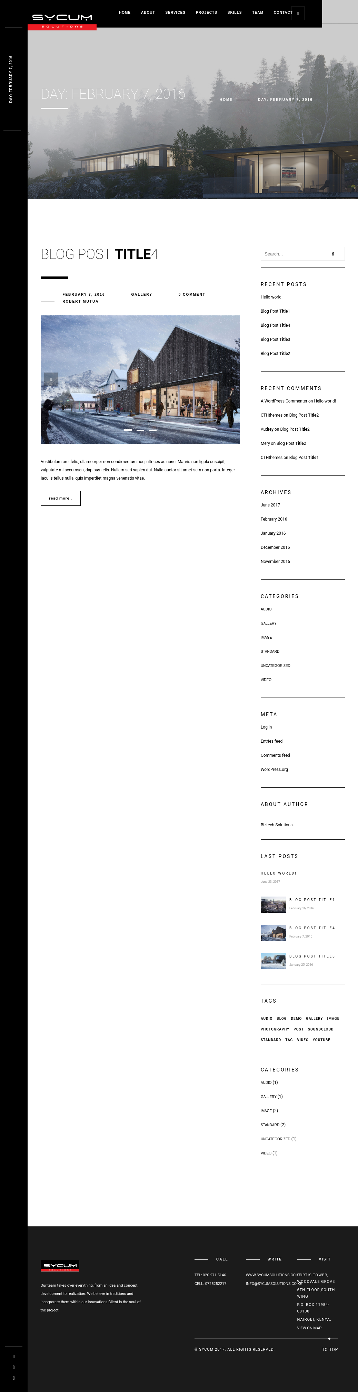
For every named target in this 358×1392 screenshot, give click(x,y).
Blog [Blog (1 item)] (282, 1019)
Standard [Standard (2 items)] (271, 1040)
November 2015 (275, 561)
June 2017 (270, 505)
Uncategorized (275, 666)
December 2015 (275, 547)
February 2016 (274, 519)
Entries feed (271, 741)
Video (266, 680)
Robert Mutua (80, 301)
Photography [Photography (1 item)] (275, 1029)
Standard (270, 651)
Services (176, 12)
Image (266, 637)
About (148, 12)
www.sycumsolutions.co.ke (273, 1275)
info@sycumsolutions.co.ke (274, 1283)
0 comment (192, 294)
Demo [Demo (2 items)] (296, 1019)
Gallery (141, 294)
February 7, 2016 (83, 294)
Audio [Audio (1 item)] (266, 1019)
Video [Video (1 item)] (302, 1040)
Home (125, 12)
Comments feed (275, 755)
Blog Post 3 (275, 339)
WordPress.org (274, 769)
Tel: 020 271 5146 (210, 1275)
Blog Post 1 (275, 311)
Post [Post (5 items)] (299, 1029)
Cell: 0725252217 (210, 1283)
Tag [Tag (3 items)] (289, 1040)
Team (257, 12)
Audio (266, 609)
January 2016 (273, 533)
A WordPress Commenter (284, 401)
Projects (206, 12)
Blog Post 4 (275, 325)
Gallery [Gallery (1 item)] (314, 1019)
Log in (266, 727)
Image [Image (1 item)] (333, 1019)
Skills (235, 12)
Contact (283, 12)
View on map (309, 1328)
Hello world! (271, 297)
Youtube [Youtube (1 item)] (321, 1040)
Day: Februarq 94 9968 (11, 79)
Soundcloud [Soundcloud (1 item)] (321, 1029)
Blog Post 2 (275, 353)
